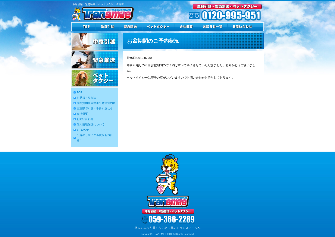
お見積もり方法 (86, 97)
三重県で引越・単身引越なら (95, 108)
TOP (79, 92)
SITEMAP (83, 129)
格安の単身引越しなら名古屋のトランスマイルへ (167, 228)
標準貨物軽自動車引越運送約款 (96, 103)
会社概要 (82, 113)
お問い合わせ (85, 119)
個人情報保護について (90, 124)
